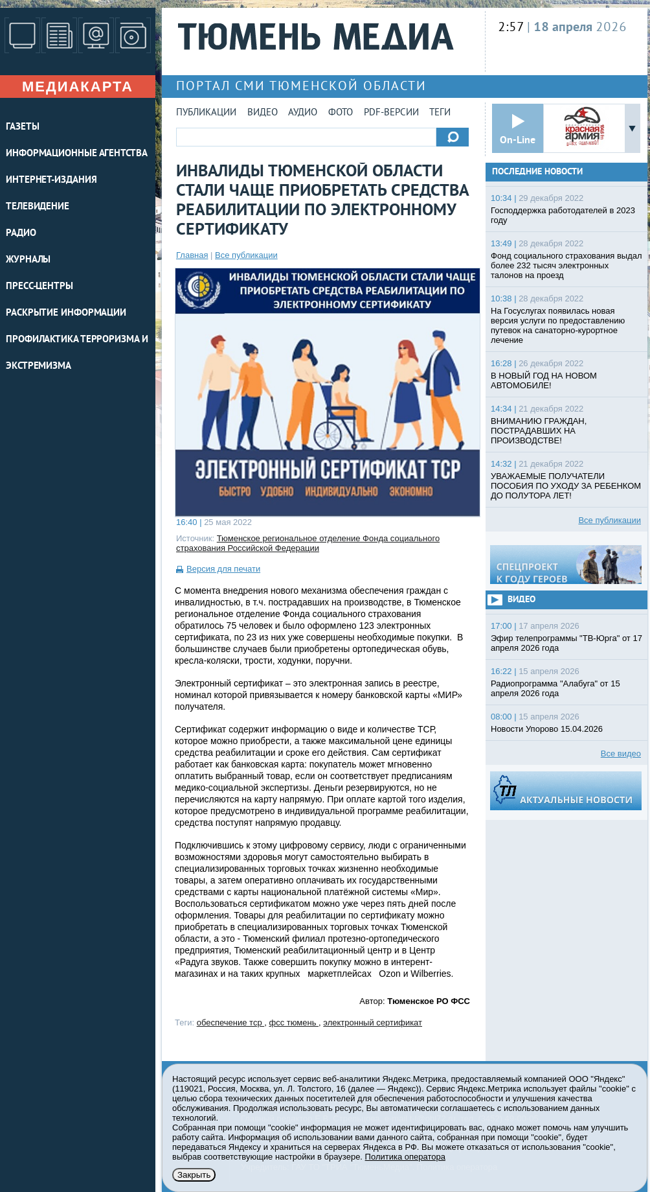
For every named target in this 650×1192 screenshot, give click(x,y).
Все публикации (246, 255)
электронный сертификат (372, 1022)
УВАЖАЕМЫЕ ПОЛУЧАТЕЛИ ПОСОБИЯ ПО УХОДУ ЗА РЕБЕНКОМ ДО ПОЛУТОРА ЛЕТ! (566, 485)
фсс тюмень (294, 1022)
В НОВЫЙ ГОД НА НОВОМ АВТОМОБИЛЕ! (544, 380)
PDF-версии (391, 113)
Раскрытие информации (66, 313)
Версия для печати (223, 569)
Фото (340, 113)
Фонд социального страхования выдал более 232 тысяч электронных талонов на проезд (566, 265)
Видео (262, 113)
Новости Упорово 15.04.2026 (547, 729)
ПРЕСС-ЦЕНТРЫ (39, 287)
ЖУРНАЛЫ (28, 260)
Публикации (206, 113)
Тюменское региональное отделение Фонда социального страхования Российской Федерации (308, 543)
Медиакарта (77, 86)
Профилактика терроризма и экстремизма (77, 353)
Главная (192, 255)
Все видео (621, 753)
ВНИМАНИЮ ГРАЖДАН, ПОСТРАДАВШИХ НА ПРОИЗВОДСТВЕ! (539, 430)
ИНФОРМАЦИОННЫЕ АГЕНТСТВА (77, 154)
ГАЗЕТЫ (22, 127)
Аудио (302, 113)
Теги (440, 113)
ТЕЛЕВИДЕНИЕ (37, 207)
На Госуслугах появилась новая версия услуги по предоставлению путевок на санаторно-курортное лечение (558, 325)
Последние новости (537, 172)
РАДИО (21, 234)
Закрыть (193, 1175)
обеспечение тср (231, 1022)
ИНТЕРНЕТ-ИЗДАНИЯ (51, 180)
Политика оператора (405, 1157)
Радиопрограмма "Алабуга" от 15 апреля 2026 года (555, 688)
